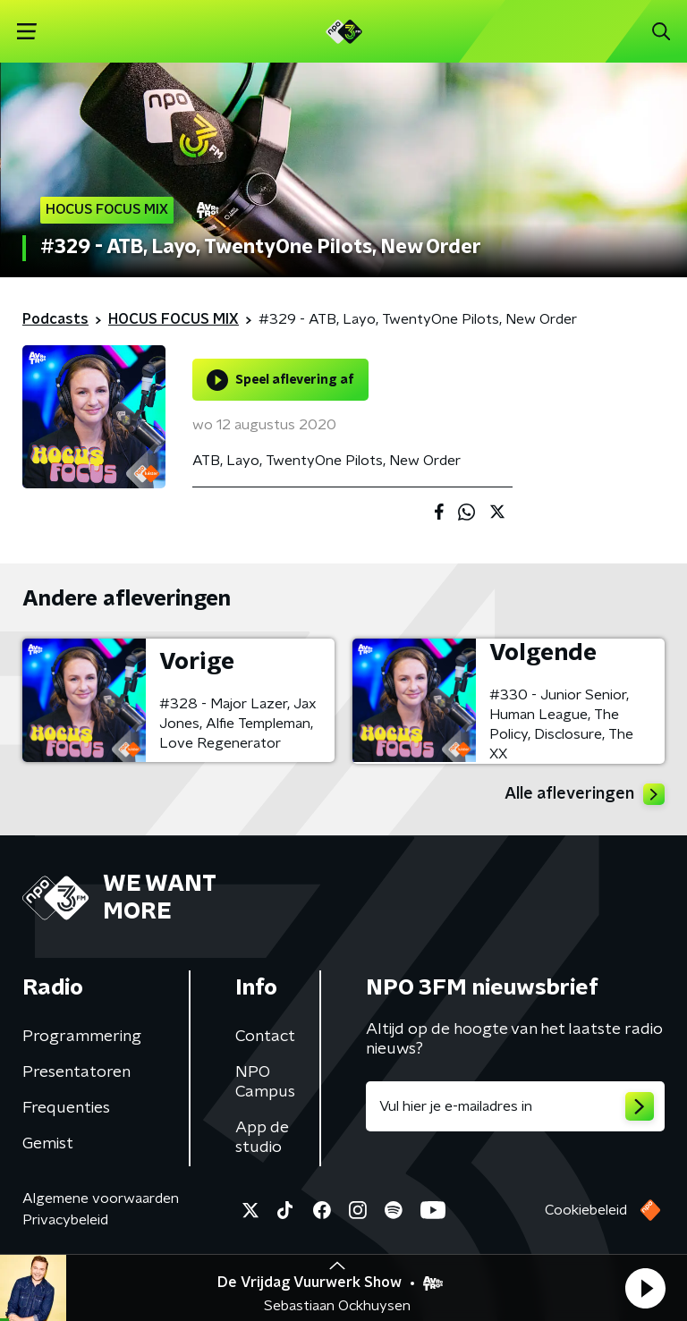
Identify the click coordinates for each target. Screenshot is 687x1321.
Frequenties (66, 1108)
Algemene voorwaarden (100, 1198)
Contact (265, 1037)
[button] (645, 1288)
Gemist (47, 1144)
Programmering (81, 1037)
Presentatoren (76, 1072)
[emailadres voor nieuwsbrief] (515, 1106)
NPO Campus (265, 1082)
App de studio (262, 1138)
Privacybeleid (65, 1220)
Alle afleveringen (585, 794)
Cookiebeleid (586, 1210)
